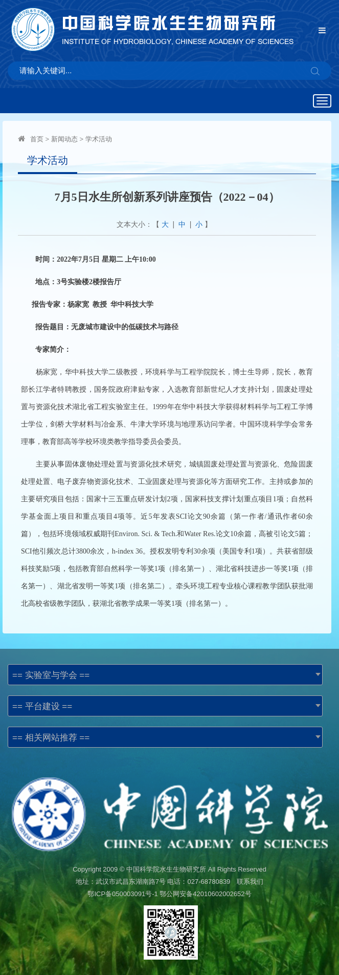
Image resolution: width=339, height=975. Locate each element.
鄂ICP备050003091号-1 (122, 894)
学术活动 (98, 139)
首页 (36, 139)
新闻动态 (64, 139)
